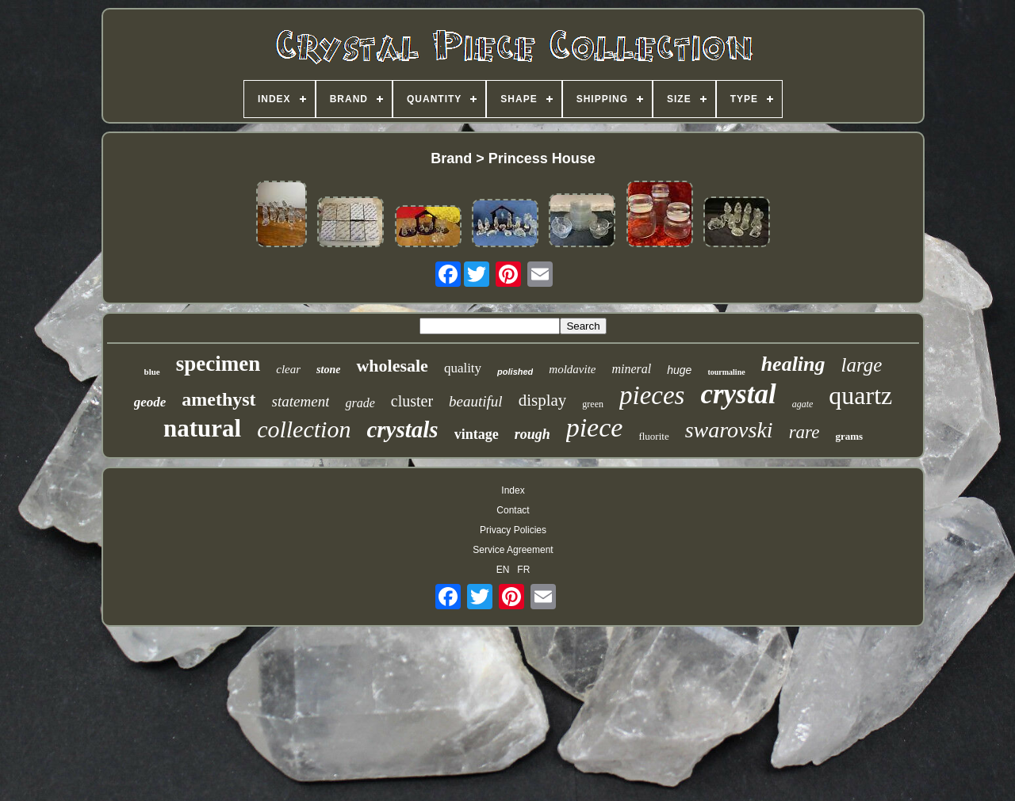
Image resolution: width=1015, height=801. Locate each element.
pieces (651, 395)
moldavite (572, 369)
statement (301, 401)
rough (532, 434)
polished (515, 371)
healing (793, 364)
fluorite (653, 436)
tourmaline (726, 372)
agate (803, 404)
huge (679, 370)
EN (503, 569)
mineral (631, 369)
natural (202, 428)
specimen (218, 364)
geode (150, 402)
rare (804, 432)
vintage (476, 434)
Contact (512, 510)
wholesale (391, 366)
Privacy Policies (513, 530)
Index (512, 490)
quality (462, 368)
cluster (412, 401)
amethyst (218, 399)
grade (359, 403)
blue (152, 371)
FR (523, 569)
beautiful (476, 401)
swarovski (729, 430)
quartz (860, 395)
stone (328, 370)
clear (288, 369)
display (543, 400)
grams (849, 436)
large (862, 365)
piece (594, 427)
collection (303, 429)
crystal (738, 394)
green (592, 404)
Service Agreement (513, 549)
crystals (402, 429)
